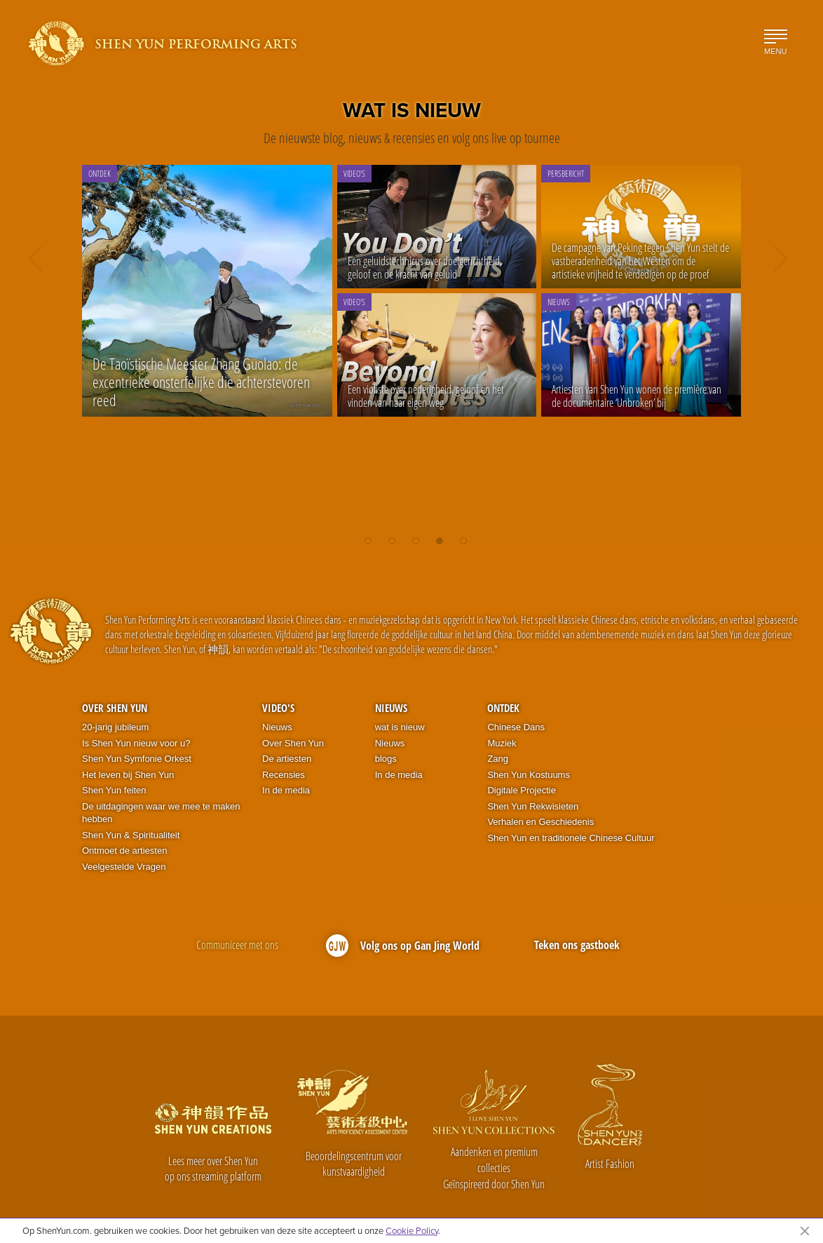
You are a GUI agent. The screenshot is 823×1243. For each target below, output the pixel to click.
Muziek (501, 743)
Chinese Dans (516, 727)
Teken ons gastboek (577, 945)
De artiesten (286, 758)
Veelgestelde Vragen (124, 866)
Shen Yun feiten (114, 790)
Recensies (283, 775)
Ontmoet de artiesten (124, 850)
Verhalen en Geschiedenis (540, 822)
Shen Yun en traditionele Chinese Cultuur (570, 838)
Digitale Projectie (521, 790)
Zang (497, 758)
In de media (286, 790)
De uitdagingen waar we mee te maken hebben (161, 813)
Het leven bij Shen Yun (128, 775)
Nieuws (277, 727)
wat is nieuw (400, 727)
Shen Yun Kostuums (528, 775)
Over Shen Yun (114, 708)
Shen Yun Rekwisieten (532, 806)
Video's (278, 708)
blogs (386, 758)
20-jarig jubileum (115, 727)
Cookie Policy (412, 1230)
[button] (368, 535)
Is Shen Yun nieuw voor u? (136, 743)
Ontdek (503, 708)
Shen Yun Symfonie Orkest (136, 758)
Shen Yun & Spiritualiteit (130, 835)
